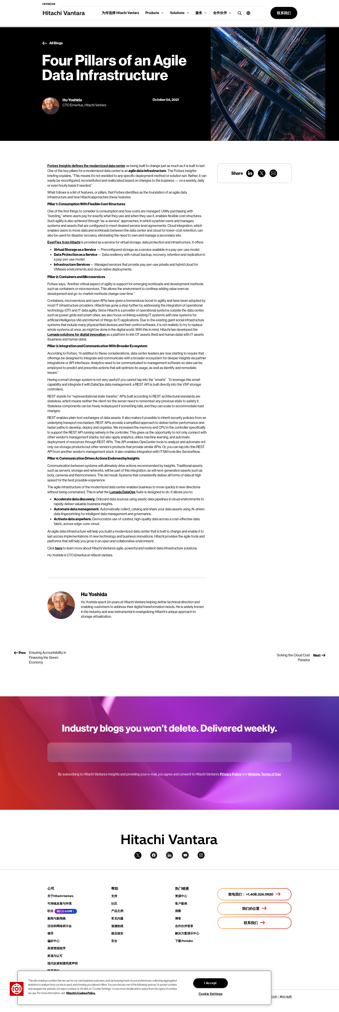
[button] (247, 13)
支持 (114, 896)
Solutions (177, 13)
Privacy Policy (230, 774)
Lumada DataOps (122, 492)
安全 (114, 941)
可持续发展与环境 (59, 903)
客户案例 (181, 903)
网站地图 (286, 997)
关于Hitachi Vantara (60, 896)
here (58, 548)
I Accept (210, 983)
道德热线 (117, 926)
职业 (50, 911)
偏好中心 (53, 941)
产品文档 (117, 911)
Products (152, 13)
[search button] (239, 13)
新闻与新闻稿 (56, 918)
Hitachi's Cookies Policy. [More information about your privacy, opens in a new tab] (80, 992)
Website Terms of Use (264, 774)
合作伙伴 (220, 13)
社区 (114, 903)
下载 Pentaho (184, 941)
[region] (144, 988)
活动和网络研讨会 (59, 926)
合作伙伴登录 (184, 926)
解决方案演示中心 (187, 933)
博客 (178, 918)
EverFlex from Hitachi (63, 242)
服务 (198, 13)
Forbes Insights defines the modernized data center (86, 166)
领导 (50, 933)
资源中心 (181, 896)
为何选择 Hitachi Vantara (120, 13)
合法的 (272, 997)
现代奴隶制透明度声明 (62, 963)
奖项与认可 (55, 956)
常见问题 (117, 918)
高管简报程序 (56, 948)
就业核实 (117, 933)
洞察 (178, 911)
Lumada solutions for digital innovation (76, 335)
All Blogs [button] (52, 43)
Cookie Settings (211, 994)
